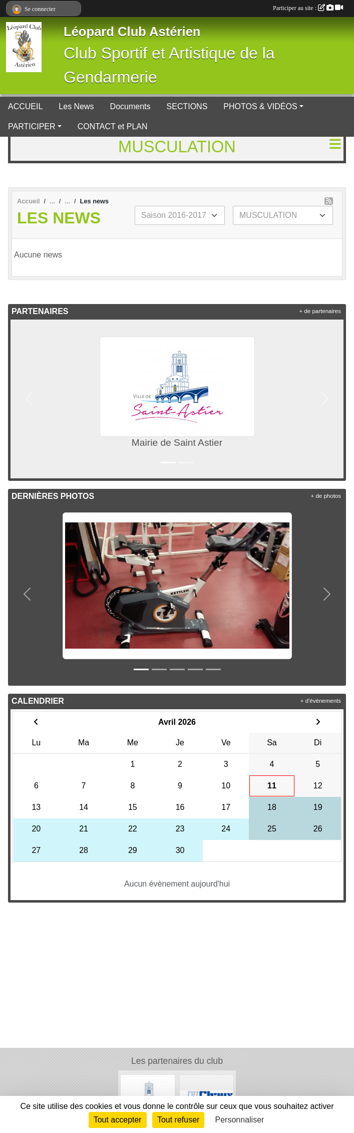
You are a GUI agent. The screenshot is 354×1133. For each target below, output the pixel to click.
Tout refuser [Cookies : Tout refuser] (178, 1119)
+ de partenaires (320, 311)
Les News (76, 106)
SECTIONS (187, 106)
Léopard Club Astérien (132, 32)
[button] (29, 399)
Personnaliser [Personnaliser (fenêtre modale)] (239, 1119)
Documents (130, 106)
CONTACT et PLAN (113, 126)
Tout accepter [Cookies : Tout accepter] (118, 1119)
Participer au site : (308, 8)
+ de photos (326, 496)
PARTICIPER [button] (32, 126)
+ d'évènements (320, 701)
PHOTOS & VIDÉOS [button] (260, 106)
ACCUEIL (25, 106)
